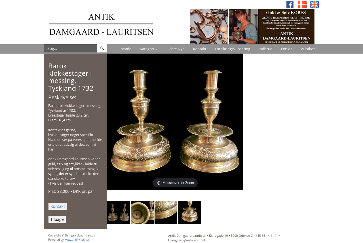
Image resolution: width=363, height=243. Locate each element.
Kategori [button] (149, 48)
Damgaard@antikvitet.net (186, 240)
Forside (125, 48)
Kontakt (199, 48)
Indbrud (266, 48)
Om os (286, 48)
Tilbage (57, 219)
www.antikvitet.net (77, 240)
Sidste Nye (175, 48)
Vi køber (308, 48)
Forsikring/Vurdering (232, 48)
